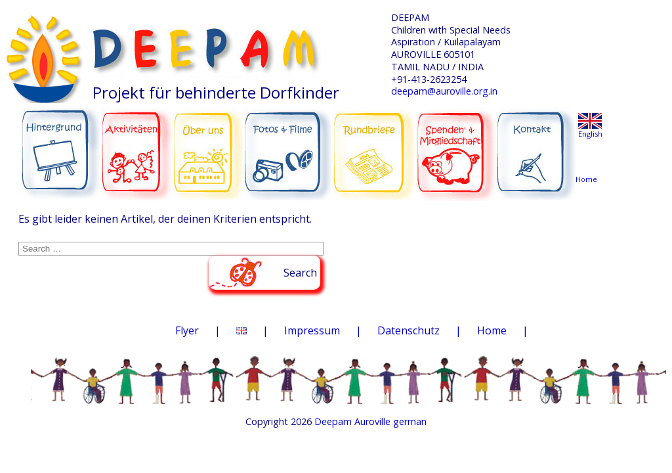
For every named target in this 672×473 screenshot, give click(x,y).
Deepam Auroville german (370, 421)
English (590, 134)
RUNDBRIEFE (374, 143)
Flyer (187, 330)
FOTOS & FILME (288, 147)
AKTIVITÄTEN (137, 145)
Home (492, 330)
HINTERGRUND (60, 145)
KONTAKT (537, 145)
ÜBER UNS (208, 144)
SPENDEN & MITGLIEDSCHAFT (456, 145)
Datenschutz (408, 330)
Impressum (312, 330)
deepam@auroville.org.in (444, 91)
